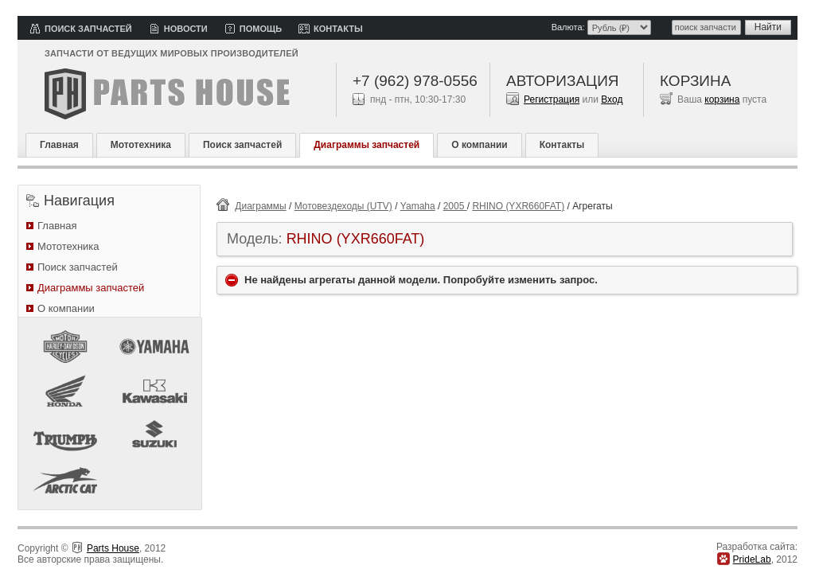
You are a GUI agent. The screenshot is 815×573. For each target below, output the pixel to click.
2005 (455, 206)
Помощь (261, 28)
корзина (721, 99)
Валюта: (568, 27)
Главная (59, 144)
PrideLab (752, 559)
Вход (611, 99)
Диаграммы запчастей (366, 144)
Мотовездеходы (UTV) (343, 206)
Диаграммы (260, 206)
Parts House (113, 548)
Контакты (338, 28)
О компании (479, 144)
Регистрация (551, 99)
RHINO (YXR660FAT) (518, 206)
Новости (186, 28)
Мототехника (141, 144)
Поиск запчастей (88, 28)
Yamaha (417, 206)
